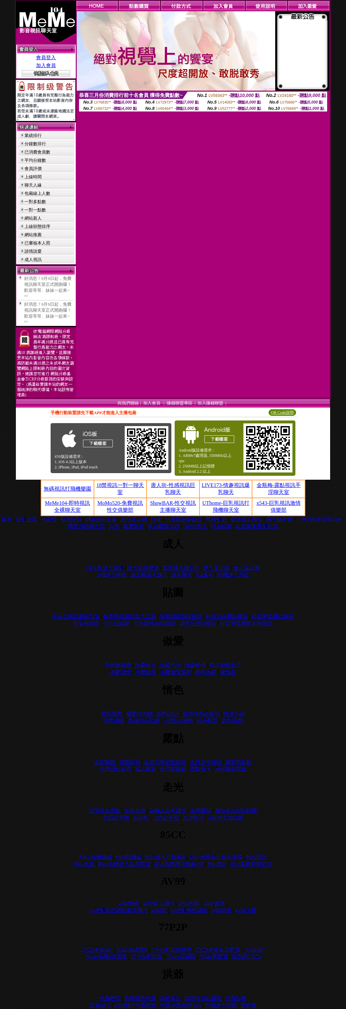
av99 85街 (189, 903)
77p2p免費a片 (96, 949)
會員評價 (33, 168)
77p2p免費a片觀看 (106, 956)
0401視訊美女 (101, 519)
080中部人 (195, 526)
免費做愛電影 (176, 672)
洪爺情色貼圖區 (203, 998)
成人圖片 (181, 575)
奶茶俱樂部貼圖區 (181, 616)
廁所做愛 (205, 672)
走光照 (141, 817)
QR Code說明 (282, 412)
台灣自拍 (70, 519)
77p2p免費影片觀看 (217, 949)
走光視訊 (193, 817)
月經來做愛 (118, 665)
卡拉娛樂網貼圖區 (154, 623)
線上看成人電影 (104, 568)
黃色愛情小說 (164, 526)
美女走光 (135, 810)
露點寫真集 (238, 762)
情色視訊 (207, 721)
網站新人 (33, 218)
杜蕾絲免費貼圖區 (227, 616)
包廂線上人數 (37, 193)
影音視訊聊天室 (86, 526)
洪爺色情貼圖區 (197, 623)
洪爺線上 (100, 1005)
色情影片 (216, 519)
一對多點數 (35, 201)
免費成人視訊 (233, 575)
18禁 (114, 526)
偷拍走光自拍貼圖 (236, 810)
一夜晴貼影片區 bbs (319, 519)
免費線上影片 (246, 519)
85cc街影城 (128, 857)
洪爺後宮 (110, 998)
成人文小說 (216, 568)
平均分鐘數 (35, 160)
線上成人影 (246, 568)
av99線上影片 (159, 903)
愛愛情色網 (139, 714)
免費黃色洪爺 (140, 998)
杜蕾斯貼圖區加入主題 (129, 616)
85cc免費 (84, 864)
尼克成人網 (134, 519)
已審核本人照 (37, 243)
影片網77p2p (246, 956)
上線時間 (33, 176)
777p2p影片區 (146, 956)
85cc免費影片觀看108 (179, 864)
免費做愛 (145, 672)
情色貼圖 (221, 526)
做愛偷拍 (195, 665)
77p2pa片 (254, 949)
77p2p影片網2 (132, 949)
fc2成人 (204, 575)
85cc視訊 (256, 857)
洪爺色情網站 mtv (180, 1005)
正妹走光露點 (206, 762)
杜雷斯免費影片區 (257, 526)
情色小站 (234, 714)
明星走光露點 (105, 810)
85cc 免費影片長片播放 (215, 857)
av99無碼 (128, 903)
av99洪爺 (221, 910)
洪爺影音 (170, 998)
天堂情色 (232, 721)
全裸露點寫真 (230, 769)
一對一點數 (35, 209)
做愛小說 (170, 665)
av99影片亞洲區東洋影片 (119, 910)
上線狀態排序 (37, 226)
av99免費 (246, 910)
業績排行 (33, 135)
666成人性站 (111, 575)
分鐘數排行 (35, 143)
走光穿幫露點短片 (165, 762)
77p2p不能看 (213, 956)
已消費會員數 (37, 152)
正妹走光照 (165, 817)
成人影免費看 (143, 568)
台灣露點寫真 (115, 769)
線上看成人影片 (148, 575)
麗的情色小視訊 (201, 714)
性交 (156, 519)
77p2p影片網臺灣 (172, 949)
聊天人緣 (33, 185)
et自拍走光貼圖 (225, 817)
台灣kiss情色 (178, 721)
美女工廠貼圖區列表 (76, 616)
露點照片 (129, 762)
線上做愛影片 (225, 665)
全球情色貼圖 (144, 721)
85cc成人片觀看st (165, 857)
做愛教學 (120, 672)
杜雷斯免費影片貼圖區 (246, 623)
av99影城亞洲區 (188, 910)
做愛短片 (145, 665)
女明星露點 (173, 769)
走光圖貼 (200, 810)
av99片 (159, 910)
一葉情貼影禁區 (183, 519)
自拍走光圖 (116, 817)
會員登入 (46, 57)
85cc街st (217, 864)
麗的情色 (111, 714)
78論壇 (49, 519)
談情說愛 (33, 251)
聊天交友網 (279, 519)
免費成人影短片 (180, 568)
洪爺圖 (248, 1005)
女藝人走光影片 (167, 810)
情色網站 (113, 721)
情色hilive (167, 714)
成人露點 (145, 769)
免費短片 (133, 526)
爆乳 (7, 519)
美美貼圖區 (86, 623)
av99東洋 (214, 903)
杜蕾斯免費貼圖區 (273, 616)
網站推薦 (33, 234)
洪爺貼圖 (235, 998)
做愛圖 (228, 672)
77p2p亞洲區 (180, 956)
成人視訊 (33, 259)
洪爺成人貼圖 (221, 1005)
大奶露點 (104, 762)
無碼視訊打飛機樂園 (67, 489)
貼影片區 (26, 519)
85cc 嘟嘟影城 (95, 857)
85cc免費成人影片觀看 (124, 864)
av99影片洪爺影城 (135, 1005)
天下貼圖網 (116, 623)
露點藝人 (200, 769)
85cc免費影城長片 (251, 864)
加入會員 (46, 65)
